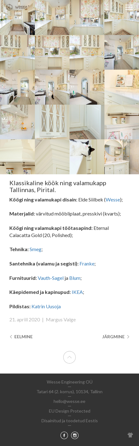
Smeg (35, 249)
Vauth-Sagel (51, 278)
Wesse (113, 199)
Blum (74, 278)
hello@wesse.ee (69, 401)
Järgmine (116, 336)
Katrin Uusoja (46, 306)
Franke (86, 263)
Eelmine (21, 336)
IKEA (77, 292)
